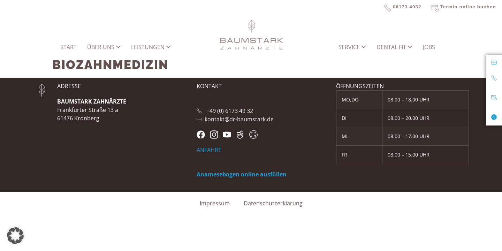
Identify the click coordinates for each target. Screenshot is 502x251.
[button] (15, 235)
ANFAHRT (209, 150)
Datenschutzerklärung (273, 203)
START (68, 47)
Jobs (429, 47)
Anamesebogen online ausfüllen (242, 174)
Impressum (215, 203)
